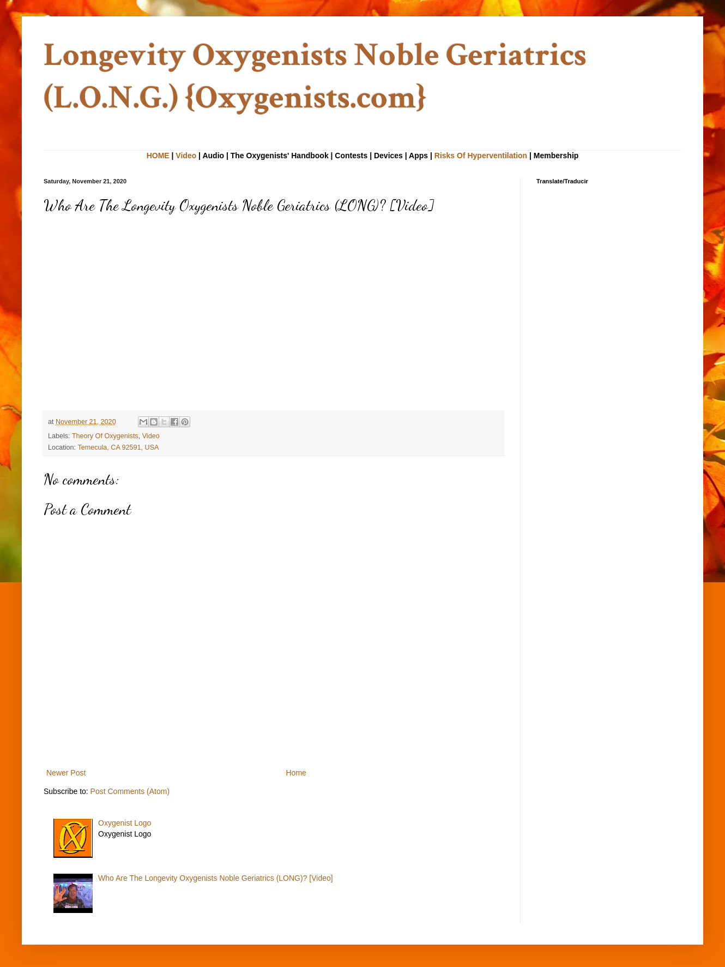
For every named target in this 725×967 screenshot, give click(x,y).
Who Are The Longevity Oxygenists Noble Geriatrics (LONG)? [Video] (215, 878)
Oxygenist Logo (124, 823)
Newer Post (66, 772)
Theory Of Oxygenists (105, 436)
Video (186, 155)
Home (296, 772)
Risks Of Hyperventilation (480, 155)
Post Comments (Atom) (130, 791)
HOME (158, 155)
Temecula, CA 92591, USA (118, 447)
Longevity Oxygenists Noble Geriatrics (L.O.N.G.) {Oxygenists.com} (315, 76)
